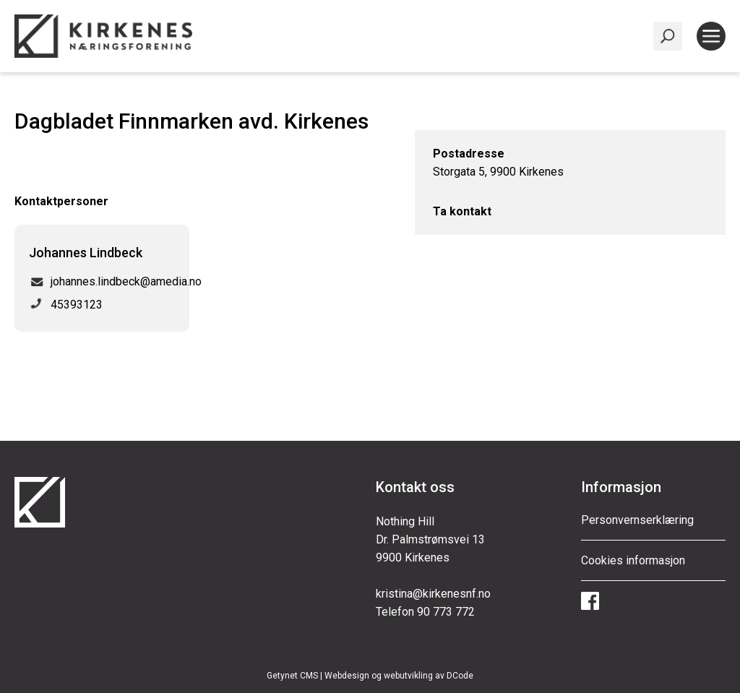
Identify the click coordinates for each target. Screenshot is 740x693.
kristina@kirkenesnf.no (433, 594)
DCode (460, 676)
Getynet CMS (292, 676)
